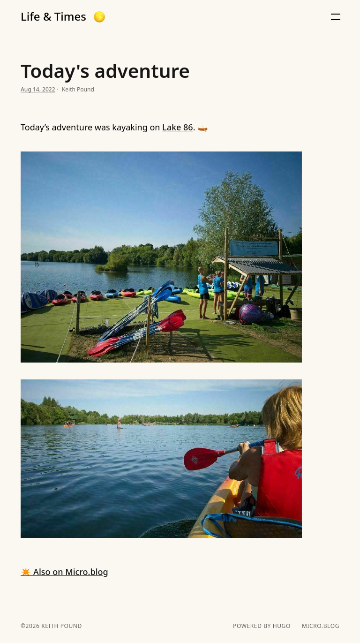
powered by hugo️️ (262, 626)
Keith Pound (60, 626)
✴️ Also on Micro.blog (64, 571)
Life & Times (53, 16)
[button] (99, 17)
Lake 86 (177, 127)
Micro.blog (320, 626)
